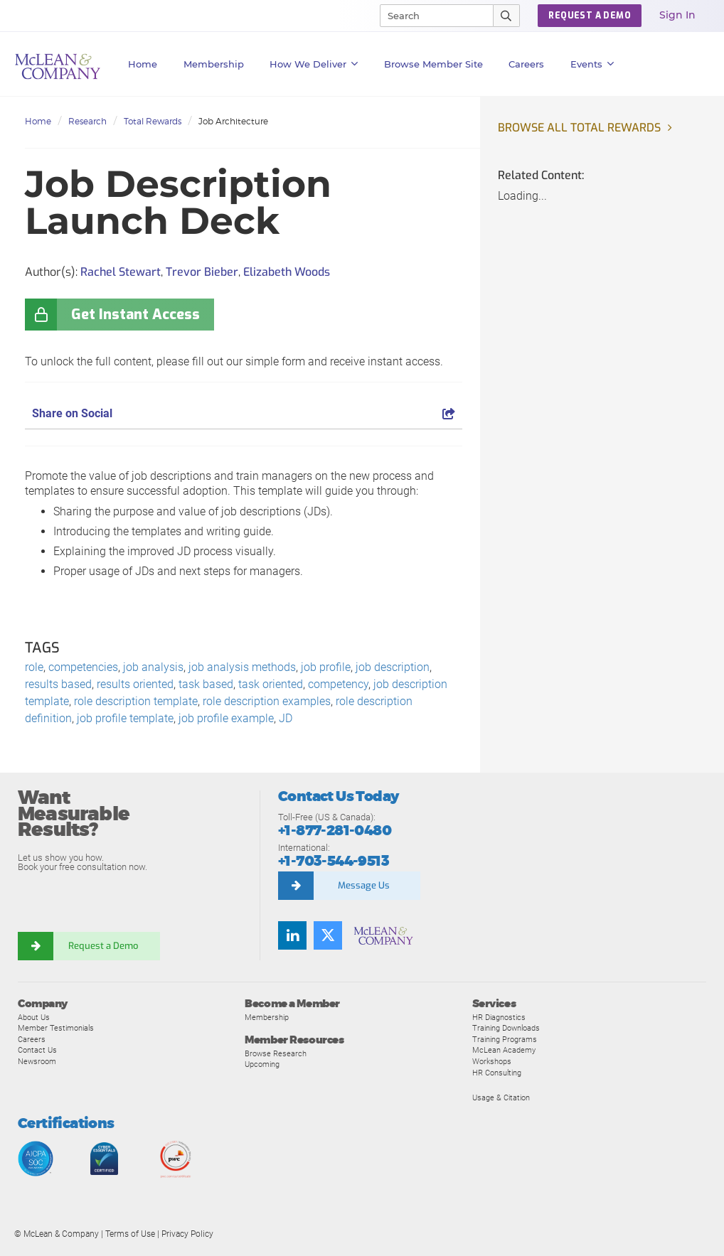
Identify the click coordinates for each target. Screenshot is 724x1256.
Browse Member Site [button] (433, 64)
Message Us (364, 885)
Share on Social (243, 413)
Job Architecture (233, 121)
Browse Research (276, 1053)
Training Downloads (506, 1028)
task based (206, 684)
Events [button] (592, 64)
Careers (32, 1039)
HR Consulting (496, 1073)
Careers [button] (526, 64)
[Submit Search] (507, 15)
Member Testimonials (56, 1028)
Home (142, 64)
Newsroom (37, 1061)
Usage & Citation (501, 1097)
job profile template (125, 718)
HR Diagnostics (499, 1017)
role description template (136, 701)
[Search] (430, 16)
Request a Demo (103, 946)
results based (58, 684)
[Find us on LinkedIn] (292, 935)
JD (285, 718)
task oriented (270, 684)
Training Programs (504, 1039)
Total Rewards (152, 121)
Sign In (677, 15)
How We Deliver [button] (314, 64)
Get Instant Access (135, 314)
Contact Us (37, 1050)
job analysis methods (242, 667)
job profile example (226, 718)
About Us (34, 1017)
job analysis (153, 667)
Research (87, 121)
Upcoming (262, 1064)
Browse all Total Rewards (579, 127)
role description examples (267, 701)
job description (393, 667)
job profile (326, 667)
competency (338, 684)
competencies (83, 667)
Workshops (491, 1061)
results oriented (135, 684)
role (34, 667)
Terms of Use (130, 1234)
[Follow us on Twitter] (328, 935)
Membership (213, 64)
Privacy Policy (187, 1234)
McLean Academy (504, 1050)
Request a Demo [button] (589, 15)
